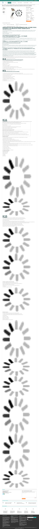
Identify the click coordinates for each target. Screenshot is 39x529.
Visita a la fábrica (20, 2)
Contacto (31, 2)
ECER (23, 528)
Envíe (34, 517)
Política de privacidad (4, 527)
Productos (9, 2)
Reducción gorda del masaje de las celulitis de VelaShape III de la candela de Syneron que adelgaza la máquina (14, 519)
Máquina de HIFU (5, 515)
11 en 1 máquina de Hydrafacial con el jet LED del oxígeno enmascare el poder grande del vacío (23, 523)
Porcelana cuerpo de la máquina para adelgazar (12, 527)
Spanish (36, 0)
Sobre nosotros (14, 2)
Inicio (6, 2)
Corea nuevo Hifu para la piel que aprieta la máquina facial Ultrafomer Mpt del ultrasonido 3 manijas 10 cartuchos (6, 518)
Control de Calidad (26, 2)
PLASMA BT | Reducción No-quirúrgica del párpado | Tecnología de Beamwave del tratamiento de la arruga (23, 525)
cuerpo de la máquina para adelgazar (14, 516)
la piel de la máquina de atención (22, 516)
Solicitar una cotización (30, 0)
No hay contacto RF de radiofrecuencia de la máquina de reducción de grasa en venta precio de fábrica (5, 512)
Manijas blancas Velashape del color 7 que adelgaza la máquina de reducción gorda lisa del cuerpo (14, 518)
